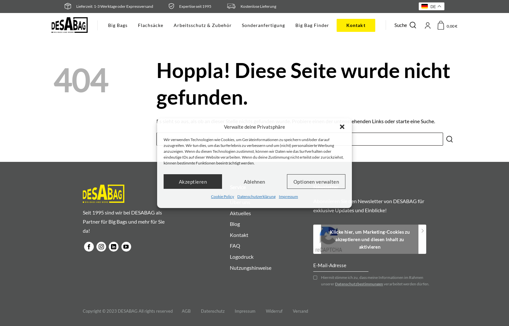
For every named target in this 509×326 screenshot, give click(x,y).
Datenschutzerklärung (256, 196)
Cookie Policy (222, 196)
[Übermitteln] (449, 139)
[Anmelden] (427, 25)
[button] (342, 127)
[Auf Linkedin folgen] (113, 247)
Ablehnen (254, 181)
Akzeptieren (193, 181)
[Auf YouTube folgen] (126, 247)
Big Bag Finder (312, 25)
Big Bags (118, 25)
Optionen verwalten (316, 181)
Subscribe (422, 231)
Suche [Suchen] (405, 25)
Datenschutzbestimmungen (359, 284)
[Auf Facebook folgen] (89, 247)
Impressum (288, 196)
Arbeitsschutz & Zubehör (202, 25)
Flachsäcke (150, 25)
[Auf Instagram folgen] (101, 247)
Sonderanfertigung (263, 25)
